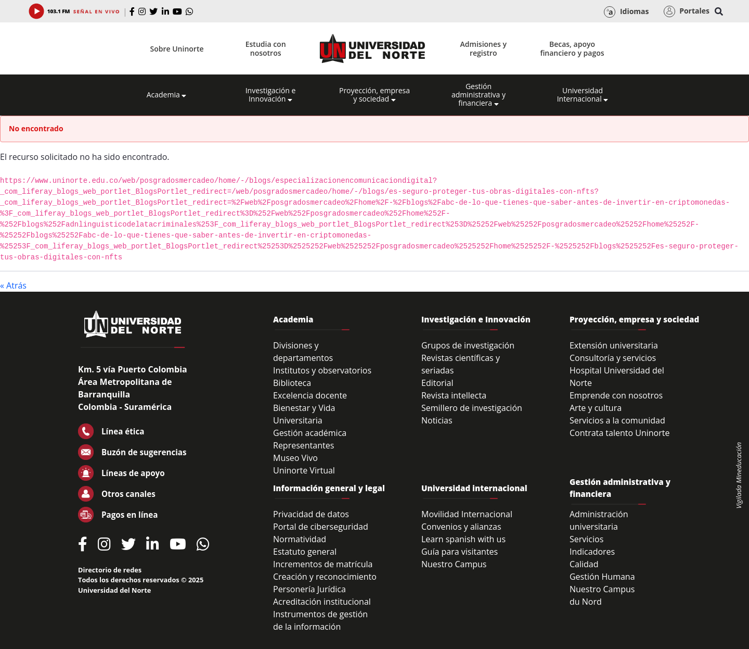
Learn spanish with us (463, 539)
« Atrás (13, 285)
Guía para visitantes (459, 551)
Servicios (586, 539)
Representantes (303, 445)
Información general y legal (329, 488)
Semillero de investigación (471, 408)
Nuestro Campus (454, 564)
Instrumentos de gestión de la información (320, 620)
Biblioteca (292, 383)
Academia (167, 95)
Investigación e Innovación (271, 94)
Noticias (437, 420)
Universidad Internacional (583, 94)
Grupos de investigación (467, 345)
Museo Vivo (295, 458)
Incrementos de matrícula (323, 564)
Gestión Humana (602, 576)
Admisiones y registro (483, 48)
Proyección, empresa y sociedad (374, 94)
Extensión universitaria (614, 345)
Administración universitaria (599, 520)
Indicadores (592, 551)
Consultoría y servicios (613, 358)
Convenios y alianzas (461, 526)
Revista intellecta (453, 395)
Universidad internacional (474, 488)
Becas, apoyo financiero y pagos (572, 48)
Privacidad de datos (311, 514)
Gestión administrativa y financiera (478, 94)
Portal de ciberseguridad (320, 526)
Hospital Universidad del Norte (617, 377)
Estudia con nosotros (266, 48)
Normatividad (299, 539)
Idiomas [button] (626, 12)
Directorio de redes (109, 570)
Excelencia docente (310, 395)
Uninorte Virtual (304, 470)
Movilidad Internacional (466, 514)
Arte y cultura (596, 408)
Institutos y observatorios (322, 370)
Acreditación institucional (322, 601)
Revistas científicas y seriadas (460, 364)
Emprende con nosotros (616, 395)
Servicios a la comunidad (617, 420)
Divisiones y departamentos (303, 352)
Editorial (437, 383)
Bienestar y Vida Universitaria (304, 414)
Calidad (584, 564)
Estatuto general (305, 551)
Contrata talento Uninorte (620, 433)
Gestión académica (309, 433)
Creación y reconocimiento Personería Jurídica (325, 583)
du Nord (586, 601)
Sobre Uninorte (177, 49)
